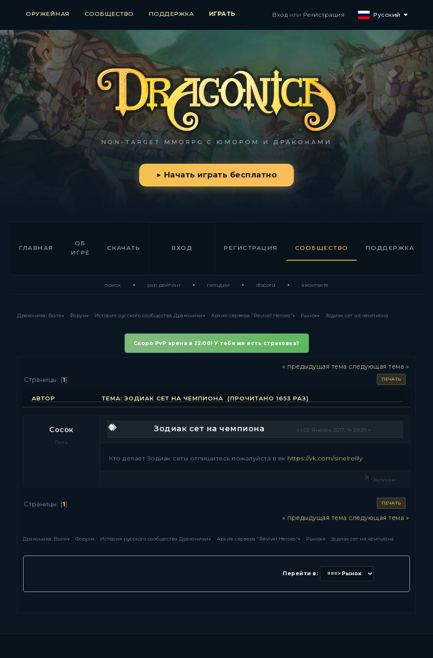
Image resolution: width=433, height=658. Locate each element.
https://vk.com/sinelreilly (324, 458)
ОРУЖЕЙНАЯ (48, 13)
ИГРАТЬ (222, 13)
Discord (266, 285)
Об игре (80, 248)
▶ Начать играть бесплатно (216, 175)
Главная (36, 247)
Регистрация (324, 14)
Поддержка (390, 247)
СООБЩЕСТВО (109, 13)
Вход (280, 14)
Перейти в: (300, 573)
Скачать (123, 247)
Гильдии (218, 285)
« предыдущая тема (314, 366)
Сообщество (321, 247)
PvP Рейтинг (164, 285)
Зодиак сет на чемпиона (209, 428)
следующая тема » (379, 366)
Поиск (113, 285)
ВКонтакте (315, 285)
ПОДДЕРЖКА (171, 13)
